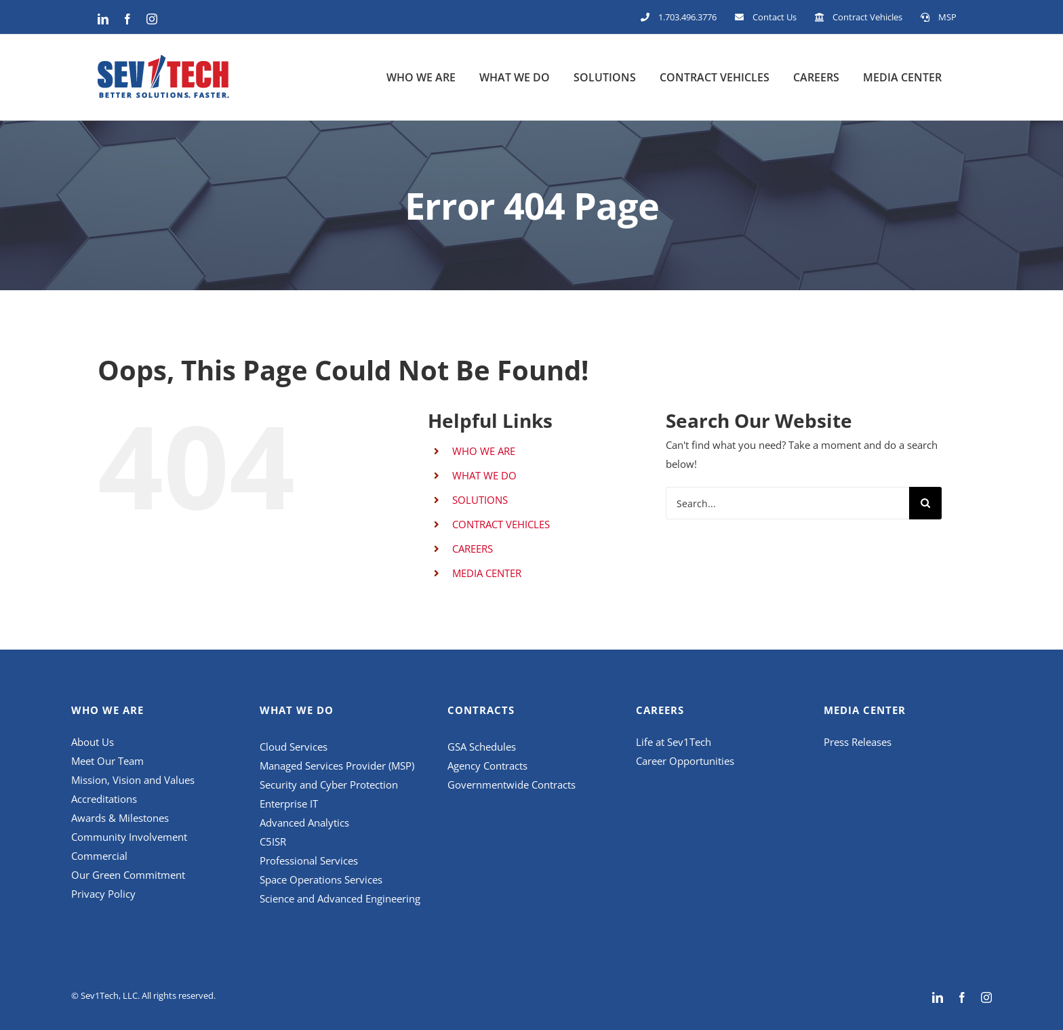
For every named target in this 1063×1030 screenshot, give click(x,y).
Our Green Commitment (128, 875)
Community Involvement (129, 837)
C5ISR (273, 841)
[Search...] (787, 503)
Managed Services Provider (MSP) (337, 765)
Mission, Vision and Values (133, 780)
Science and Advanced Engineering (340, 898)
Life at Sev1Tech (673, 742)
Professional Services (310, 860)
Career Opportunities (685, 761)
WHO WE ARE (483, 451)
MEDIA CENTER (486, 573)
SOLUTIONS (480, 500)
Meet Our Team (107, 761)
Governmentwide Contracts (511, 784)
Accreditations (104, 799)
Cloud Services (295, 746)
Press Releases (857, 742)
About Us (92, 742)
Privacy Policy (103, 893)
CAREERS (472, 548)
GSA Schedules (481, 746)
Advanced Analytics (306, 822)
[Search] (925, 503)
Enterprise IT (289, 803)
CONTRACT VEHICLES (501, 524)
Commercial (99, 856)
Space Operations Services (322, 879)
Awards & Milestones (120, 818)
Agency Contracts (487, 765)
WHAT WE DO (484, 475)
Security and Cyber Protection (329, 784)
